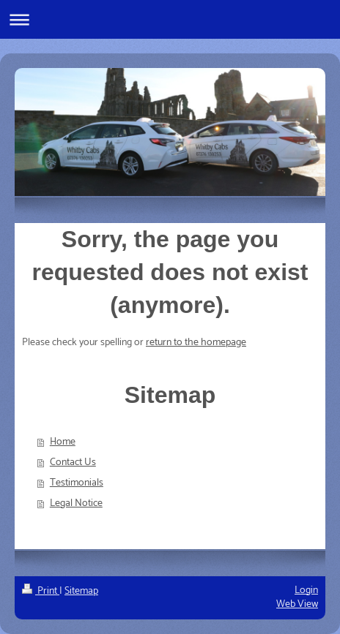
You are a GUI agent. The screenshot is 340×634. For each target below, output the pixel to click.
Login (306, 590)
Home (62, 442)
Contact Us (73, 462)
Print (40, 591)
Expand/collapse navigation (170, 19)
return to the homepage (196, 342)
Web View (297, 604)
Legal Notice (76, 503)
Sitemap (81, 591)
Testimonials (76, 483)
